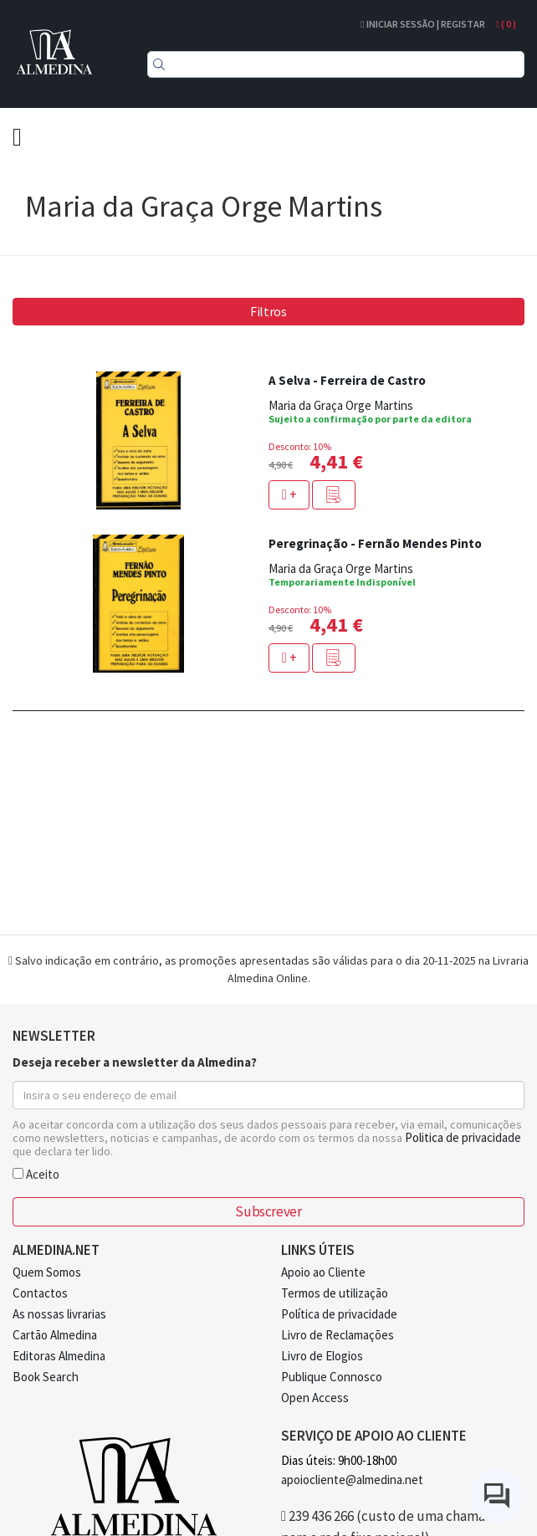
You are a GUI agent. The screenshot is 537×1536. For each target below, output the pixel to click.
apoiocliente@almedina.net (352, 1479)
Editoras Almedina (59, 1356)
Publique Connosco (331, 1377)
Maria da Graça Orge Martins (340, 405)
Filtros (268, 311)
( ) (506, 24)
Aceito (36, 1173)
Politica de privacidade (463, 1137)
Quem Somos (47, 1272)
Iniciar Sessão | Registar (422, 24)
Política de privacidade (339, 1314)
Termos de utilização (334, 1293)
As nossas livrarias (59, 1314)
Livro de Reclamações (337, 1335)
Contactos (40, 1293)
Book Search (46, 1377)
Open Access (315, 1397)
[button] (333, 494)
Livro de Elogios (322, 1356)
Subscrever (268, 1211)
